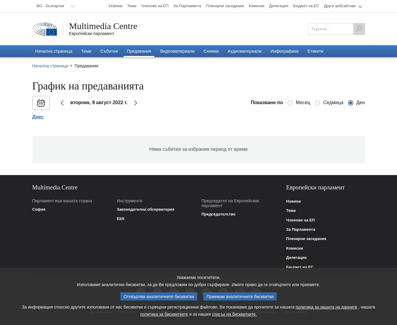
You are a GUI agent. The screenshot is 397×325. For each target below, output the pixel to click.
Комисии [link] (294, 248)
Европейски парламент (91, 33)
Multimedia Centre (103, 26)
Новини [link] (293, 201)
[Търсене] (359, 29)
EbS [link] (120, 219)
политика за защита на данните (326, 309)
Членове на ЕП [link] (300, 220)
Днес (38, 117)
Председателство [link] (218, 214)
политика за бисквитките (164, 317)
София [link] (39, 209)
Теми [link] (291, 211)
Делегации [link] (296, 258)
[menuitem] (54, 6)
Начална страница (50, 65)
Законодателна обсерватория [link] (145, 209)
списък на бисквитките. (234, 317)
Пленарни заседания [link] (306, 239)
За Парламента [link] (300, 229)
